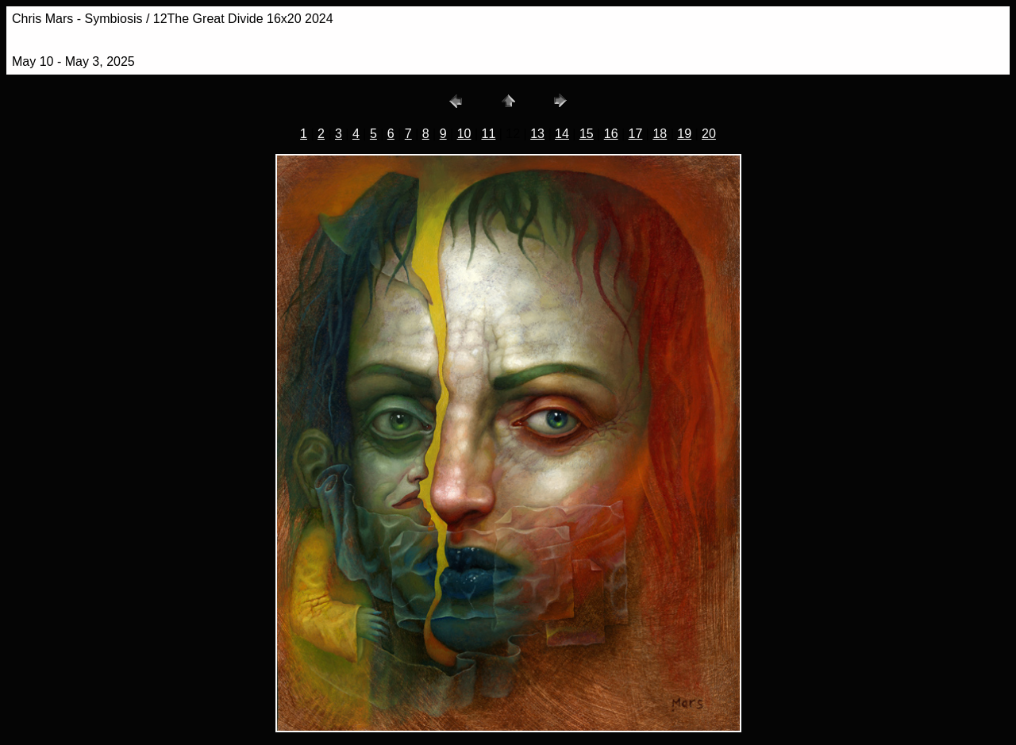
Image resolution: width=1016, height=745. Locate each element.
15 (586, 133)
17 (636, 133)
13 (537, 133)
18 (659, 133)
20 (709, 133)
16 (611, 133)
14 (562, 133)
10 (464, 133)
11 (489, 133)
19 (684, 133)
